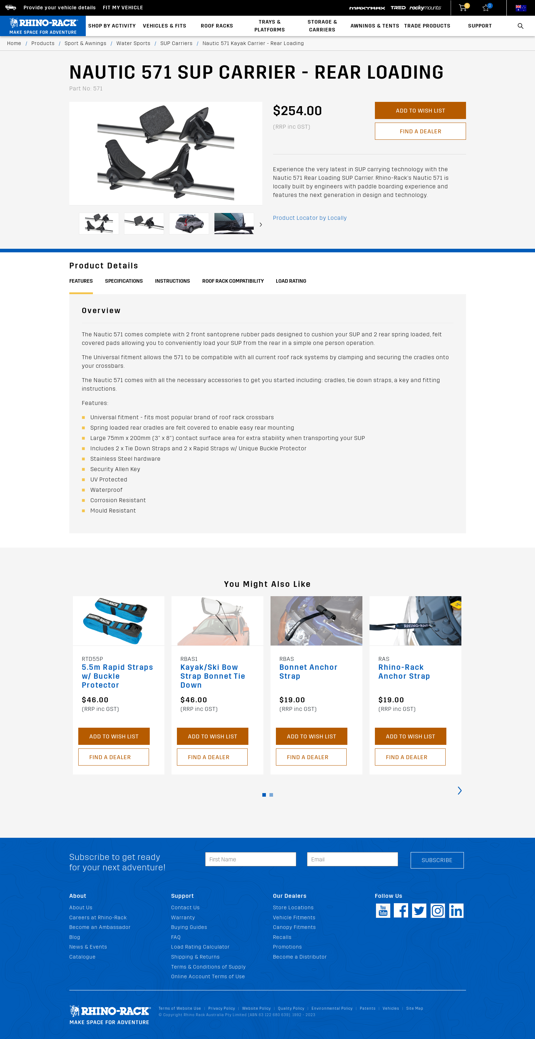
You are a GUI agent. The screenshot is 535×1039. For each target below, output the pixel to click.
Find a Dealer (420, 131)
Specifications (124, 281)
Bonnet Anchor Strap (308, 672)
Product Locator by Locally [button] (310, 217)
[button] (264, 795)
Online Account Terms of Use (208, 977)
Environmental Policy (332, 1008)
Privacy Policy (221, 1008)
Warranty (183, 918)
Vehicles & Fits (165, 26)
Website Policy (256, 1008)
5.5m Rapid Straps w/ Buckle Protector (118, 676)
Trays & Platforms (269, 26)
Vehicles (391, 1008)
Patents (368, 1008)
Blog (74, 937)
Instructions (172, 281)
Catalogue (82, 957)
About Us (81, 908)
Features (81, 281)
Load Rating (291, 281)
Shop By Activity (112, 26)
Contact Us (185, 908)
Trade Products (427, 26)
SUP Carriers (176, 43)
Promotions (287, 947)
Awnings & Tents (375, 26)
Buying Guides (189, 927)
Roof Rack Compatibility (233, 281)
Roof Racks (217, 26)
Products (43, 43)
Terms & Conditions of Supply (208, 967)
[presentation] (260, 224)
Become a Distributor (300, 957)
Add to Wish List (420, 110)
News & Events (88, 947)
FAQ (176, 937)
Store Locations (293, 908)
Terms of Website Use (180, 1008)
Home (14, 43)
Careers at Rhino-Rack (98, 918)
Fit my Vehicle (123, 8)
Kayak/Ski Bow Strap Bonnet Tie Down (213, 676)
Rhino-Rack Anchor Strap (404, 672)
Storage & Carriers (322, 26)
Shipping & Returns (195, 957)
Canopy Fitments (294, 927)
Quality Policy (291, 1008)
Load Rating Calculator (200, 947)
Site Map (414, 1008)
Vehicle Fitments (294, 918)
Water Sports (133, 43)
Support (480, 26)
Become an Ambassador (100, 927)
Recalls (282, 937)
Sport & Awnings (85, 43)
